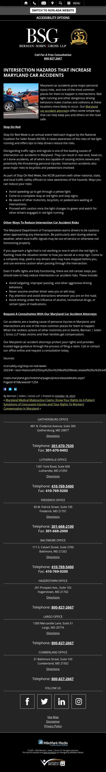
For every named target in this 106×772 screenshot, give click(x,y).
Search (60, 3)
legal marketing (50, 752)
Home (26, 3)
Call (34, 3)
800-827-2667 (53, 58)
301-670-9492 (57, 450)
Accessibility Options (53, 18)
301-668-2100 (62, 526)
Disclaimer (53, 721)
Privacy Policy (53, 726)
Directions (53, 436)
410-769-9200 (57, 490)
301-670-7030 (62, 445)
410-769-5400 (62, 486)
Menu (76, 3)
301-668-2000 (57, 531)
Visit (52, 3)
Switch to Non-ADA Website (53, 10)
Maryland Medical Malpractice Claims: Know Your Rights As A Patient (50, 400)
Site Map (53, 717)
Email (44, 3)
